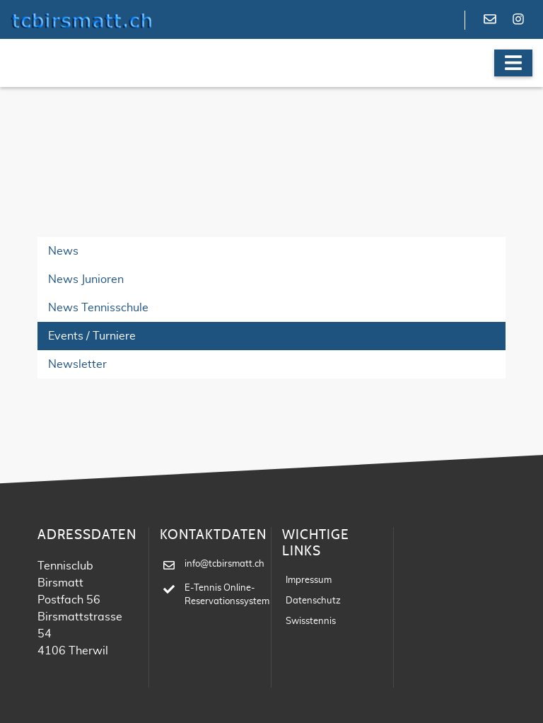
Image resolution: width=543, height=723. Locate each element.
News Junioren (86, 279)
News (63, 251)
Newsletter (77, 364)
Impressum (309, 580)
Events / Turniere (92, 336)
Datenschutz (313, 601)
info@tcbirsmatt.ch (224, 564)
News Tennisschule (98, 307)
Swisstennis (311, 621)
